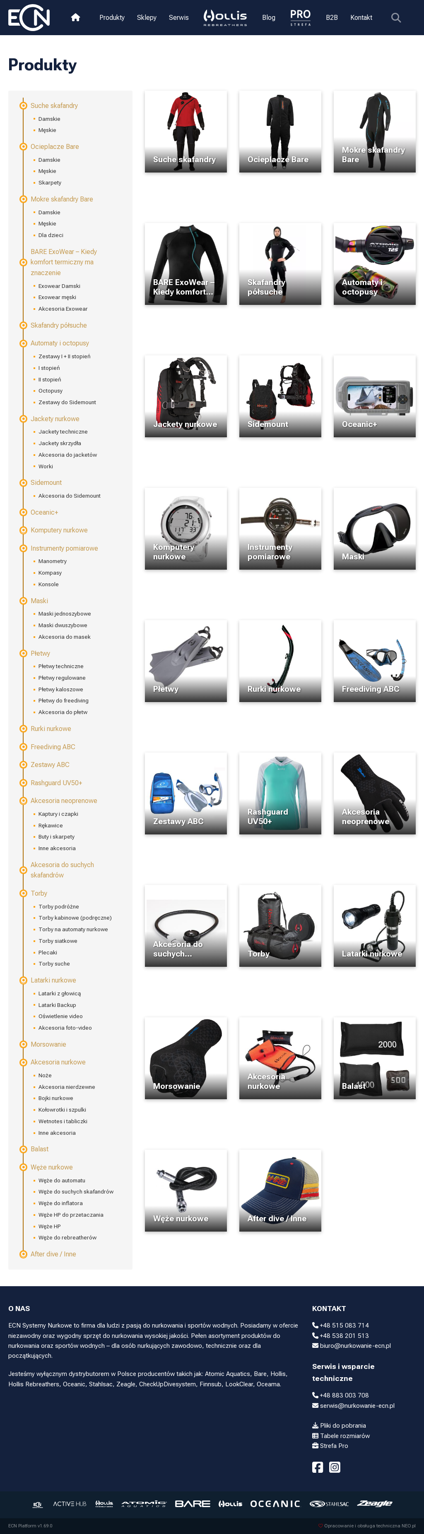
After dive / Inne (48, 1254)
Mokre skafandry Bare (56, 199)
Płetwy (35, 653)
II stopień (50, 379)
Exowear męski (57, 297)
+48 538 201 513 (340, 1336)
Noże (45, 1075)
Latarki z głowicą (60, 993)
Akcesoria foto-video (65, 1027)
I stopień (49, 367)
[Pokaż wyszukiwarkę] (395, 17)
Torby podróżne (59, 906)
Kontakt (361, 18)
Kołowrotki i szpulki (62, 1109)
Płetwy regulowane (62, 677)
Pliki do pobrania (339, 1425)
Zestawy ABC (45, 765)
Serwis (179, 18)
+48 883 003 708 (340, 1395)
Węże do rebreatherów (67, 1237)
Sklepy (147, 18)
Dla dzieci (51, 235)
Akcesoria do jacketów (68, 454)
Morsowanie (43, 1044)
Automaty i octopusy (54, 343)
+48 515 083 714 (340, 1325)
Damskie (49, 118)
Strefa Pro (330, 1446)
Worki (46, 466)
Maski (34, 601)
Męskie (47, 130)
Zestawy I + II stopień (65, 356)
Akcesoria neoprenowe (58, 801)
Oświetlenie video (61, 1016)
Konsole (49, 584)
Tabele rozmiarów (341, 1436)
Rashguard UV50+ (51, 783)
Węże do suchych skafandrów (76, 1191)
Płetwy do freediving (64, 700)
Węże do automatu (62, 1180)
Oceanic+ (39, 512)
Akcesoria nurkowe (53, 1062)
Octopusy (51, 390)
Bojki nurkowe (56, 1098)
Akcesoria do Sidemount (70, 495)
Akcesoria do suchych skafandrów (57, 870)
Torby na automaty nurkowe (73, 929)
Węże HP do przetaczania (71, 1214)
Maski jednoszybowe (65, 613)
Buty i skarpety (57, 836)
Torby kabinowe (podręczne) (75, 917)
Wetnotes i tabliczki (63, 1121)
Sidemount (41, 483)
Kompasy (50, 572)
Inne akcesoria (57, 848)
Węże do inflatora (61, 1203)
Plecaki (48, 952)
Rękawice (51, 825)
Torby (33, 893)
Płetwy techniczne (61, 666)
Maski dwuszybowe (63, 625)
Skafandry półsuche (53, 325)
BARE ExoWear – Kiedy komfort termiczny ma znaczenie (58, 262)
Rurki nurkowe (45, 729)
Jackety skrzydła (60, 443)
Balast (34, 1149)
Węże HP (50, 1226)
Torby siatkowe (58, 940)
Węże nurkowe (46, 1167)
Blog (268, 18)
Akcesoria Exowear (63, 308)
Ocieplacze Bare (49, 147)
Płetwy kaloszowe (61, 689)
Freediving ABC (47, 747)
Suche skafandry (49, 106)
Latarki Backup (57, 1005)
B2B (331, 18)
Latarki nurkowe (48, 980)
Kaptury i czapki (58, 813)
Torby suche (54, 963)
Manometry (53, 561)
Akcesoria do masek (65, 636)
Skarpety (50, 182)
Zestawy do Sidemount (67, 402)
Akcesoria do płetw (63, 712)
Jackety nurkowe (50, 419)
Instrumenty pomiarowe (59, 548)
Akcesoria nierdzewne (67, 1086)
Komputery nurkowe (54, 530)
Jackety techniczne (63, 431)
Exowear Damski (59, 286)
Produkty (112, 18)
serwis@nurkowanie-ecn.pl (353, 1405)
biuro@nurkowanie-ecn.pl (351, 1345)
